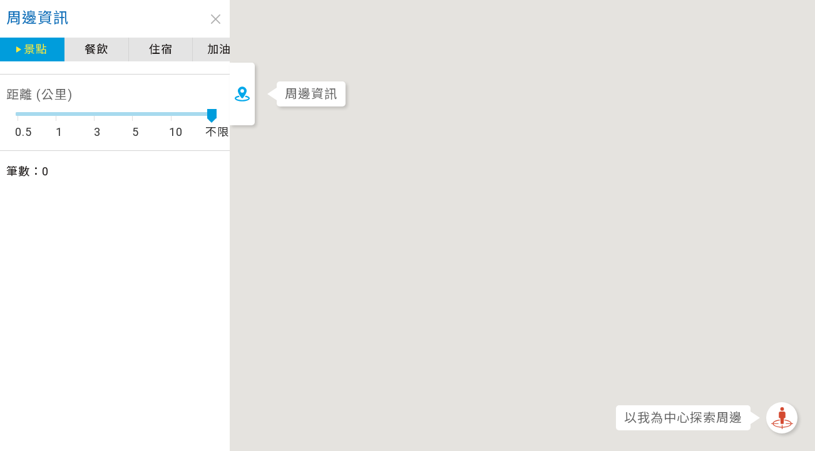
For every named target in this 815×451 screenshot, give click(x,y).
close (211, 19)
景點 (35, 49)
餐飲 (94, 49)
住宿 (157, 49)
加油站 (220, 49)
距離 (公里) (39, 94)
